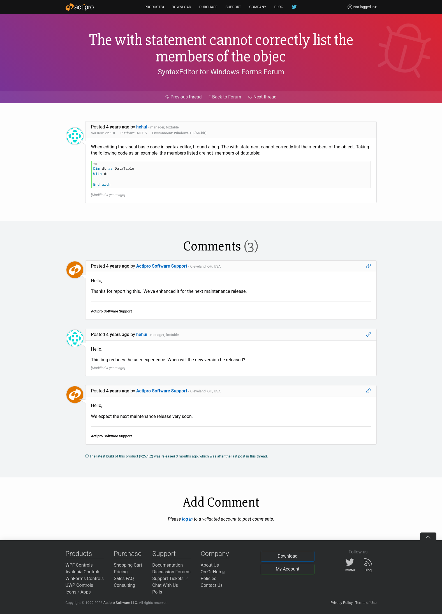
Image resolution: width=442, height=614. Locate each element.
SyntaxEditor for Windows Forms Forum (221, 72)
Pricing (121, 571)
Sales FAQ (124, 578)
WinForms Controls (85, 578)
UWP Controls (79, 585)
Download (287, 556)
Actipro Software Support (161, 266)
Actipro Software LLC (120, 603)
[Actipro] (80, 7)
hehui (141, 127)
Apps (85, 592)
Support (164, 554)
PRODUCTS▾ (155, 7)
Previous (183, 97)
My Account (288, 569)
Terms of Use (366, 603)
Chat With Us (165, 585)
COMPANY (257, 7)
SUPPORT (233, 7)
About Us (210, 565)
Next (262, 97)
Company (215, 554)
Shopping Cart (128, 565)
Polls (157, 592)
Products (79, 554)
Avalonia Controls (83, 571)
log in (187, 519)
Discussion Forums (171, 571)
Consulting (124, 585)
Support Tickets (170, 578)
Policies (208, 578)
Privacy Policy (341, 603)
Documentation (167, 565)
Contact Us (212, 585)
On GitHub (213, 571)
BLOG (278, 7)
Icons (71, 592)
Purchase (128, 554)
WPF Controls (79, 565)
